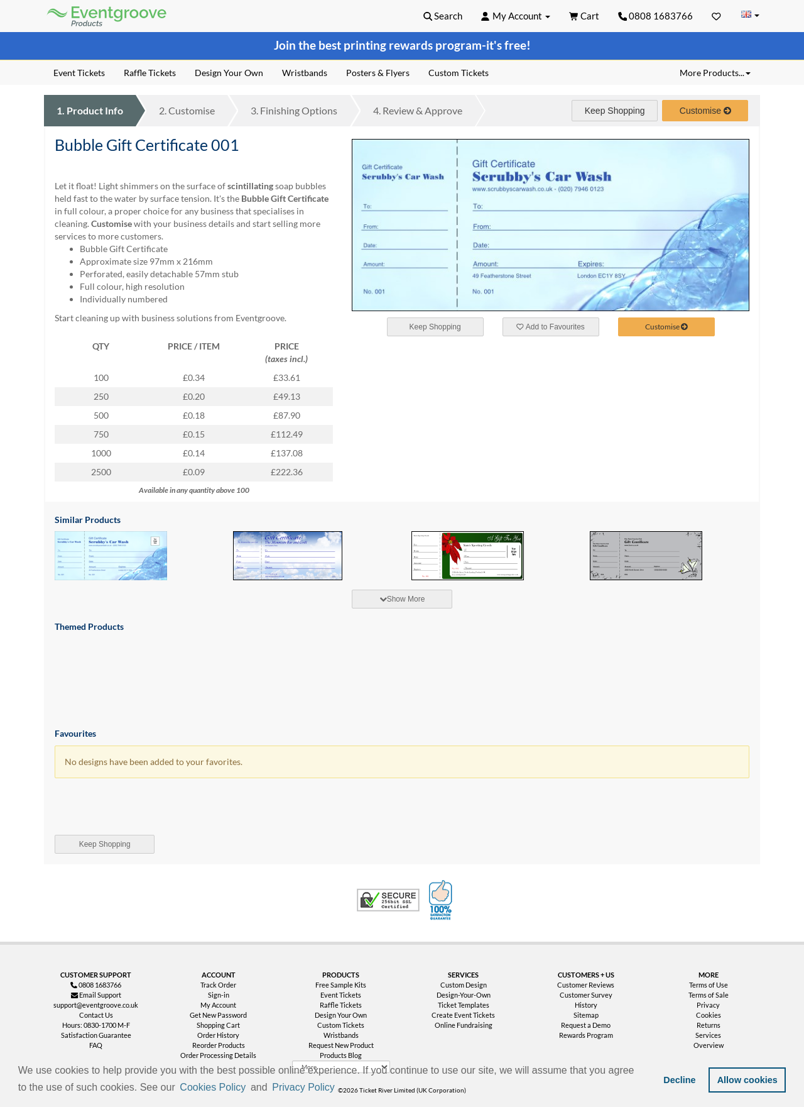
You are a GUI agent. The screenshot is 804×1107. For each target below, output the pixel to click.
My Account (218, 1005)
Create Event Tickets (463, 1015)
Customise (187, 110)
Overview (708, 1045)
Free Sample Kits (340, 985)
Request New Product (341, 1045)
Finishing (294, 110)
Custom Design (463, 985)
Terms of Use (708, 985)
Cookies (708, 1015)
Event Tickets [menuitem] (79, 72)
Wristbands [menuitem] (304, 72)
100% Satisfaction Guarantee (442, 900)
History (586, 1005)
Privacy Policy (303, 1087)
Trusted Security (388, 900)
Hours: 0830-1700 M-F (96, 1025)
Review (417, 110)
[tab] (402, 599)
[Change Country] (750, 15)
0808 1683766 (655, 15)
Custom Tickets (340, 1025)
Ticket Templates (463, 1005)
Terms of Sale (708, 995)
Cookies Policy (213, 1087)
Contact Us (96, 1015)
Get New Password (218, 1015)
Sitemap (586, 1015)
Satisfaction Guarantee (96, 1035)
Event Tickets (340, 995)
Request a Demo (586, 1025)
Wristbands (341, 1035)
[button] (341, 1088)
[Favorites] (716, 15)
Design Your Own (341, 1015)
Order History (218, 1035)
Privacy (708, 1005)
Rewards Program (586, 1035)
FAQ (95, 1045)
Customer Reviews (585, 985)
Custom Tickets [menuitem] (458, 72)
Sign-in (218, 995)
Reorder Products (218, 1045)
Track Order (218, 985)
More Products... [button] (715, 72)
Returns (708, 1025)
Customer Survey (586, 995)
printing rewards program (413, 45)
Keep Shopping (615, 111)
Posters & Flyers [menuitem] (378, 72)
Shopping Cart (218, 1025)
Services (708, 1035)
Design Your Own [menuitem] (229, 72)
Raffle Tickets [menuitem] (150, 72)
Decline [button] (679, 1080)
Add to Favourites (550, 326)
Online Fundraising (463, 1025)
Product (90, 110)
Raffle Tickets (341, 1005)
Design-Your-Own (464, 995)
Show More (402, 599)
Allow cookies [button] (747, 1080)
